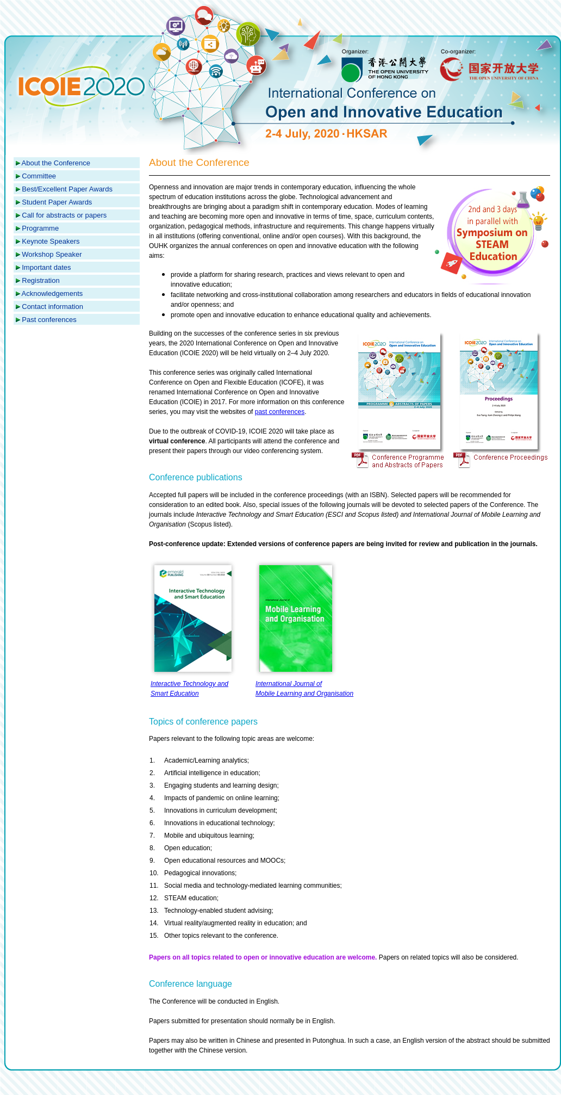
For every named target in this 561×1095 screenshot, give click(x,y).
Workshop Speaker (52, 254)
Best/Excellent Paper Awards (67, 189)
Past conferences (49, 319)
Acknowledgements (52, 293)
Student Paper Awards (57, 202)
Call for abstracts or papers (64, 215)
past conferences (279, 412)
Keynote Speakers (50, 241)
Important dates (46, 267)
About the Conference (56, 163)
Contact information (52, 306)
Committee (39, 176)
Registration (40, 280)
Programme (40, 228)
